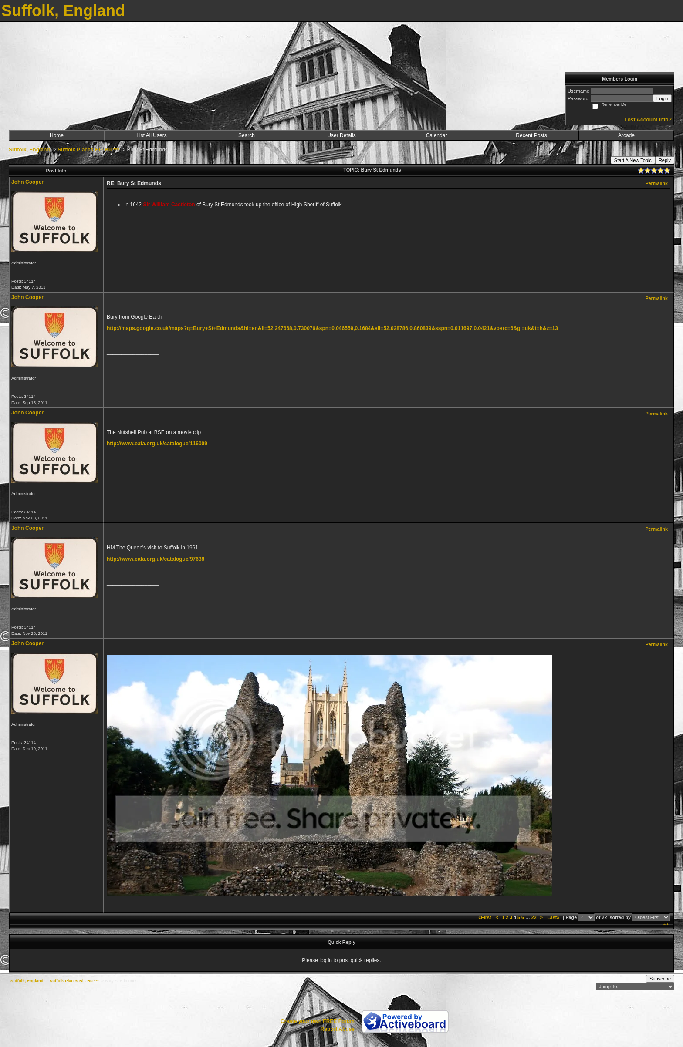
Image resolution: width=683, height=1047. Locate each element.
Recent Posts (531, 135)
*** (666, 925)
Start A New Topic (633, 160)
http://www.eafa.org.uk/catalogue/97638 (155, 559)
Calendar (436, 135)
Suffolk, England (29, 150)
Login (662, 98)
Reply (665, 160)
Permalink (656, 183)
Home (57, 135)
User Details (341, 135)
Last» (554, 917)
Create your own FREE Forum (318, 1021)
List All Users (151, 135)
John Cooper (27, 182)
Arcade (626, 135)
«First (485, 917)
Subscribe (660, 978)
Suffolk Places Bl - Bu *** (88, 150)
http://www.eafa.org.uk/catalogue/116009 (157, 444)
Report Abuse (338, 1029)
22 (534, 917)
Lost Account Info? (648, 120)
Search (246, 135)
